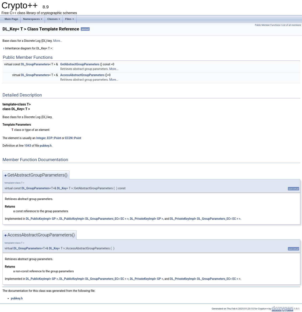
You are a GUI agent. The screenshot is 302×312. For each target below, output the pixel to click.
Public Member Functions (267, 25)
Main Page (11, 19)
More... (57, 40)
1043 (27, 145)
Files (69, 19)
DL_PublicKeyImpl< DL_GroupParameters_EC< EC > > (94, 218)
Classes (53, 19)
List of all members (291, 25)
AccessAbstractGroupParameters (82, 75)
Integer (41, 138)
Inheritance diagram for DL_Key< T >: (28, 48)
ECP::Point (54, 138)
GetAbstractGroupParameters (79, 64)
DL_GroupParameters (35, 64)
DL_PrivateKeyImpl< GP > (146, 218)
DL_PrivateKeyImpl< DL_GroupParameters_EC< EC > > (205, 218)
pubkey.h (46, 145)
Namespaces (32, 19)
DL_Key (62, 188)
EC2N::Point (73, 138)
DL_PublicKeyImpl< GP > (42, 218)
